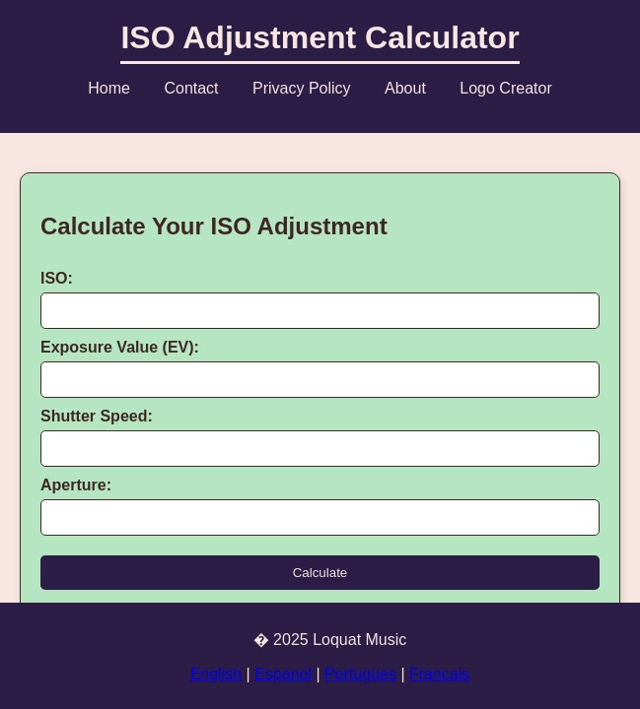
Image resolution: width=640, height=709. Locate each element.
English (216, 674)
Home (109, 88)
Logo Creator (505, 88)
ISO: (56, 278)
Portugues (360, 674)
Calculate (320, 572)
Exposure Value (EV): (119, 347)
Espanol (283, 674)
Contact (191, 88)
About (405, 88)
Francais (439, 674)
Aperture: (75, 485)
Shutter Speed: (96, 416)
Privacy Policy (301, 88)
